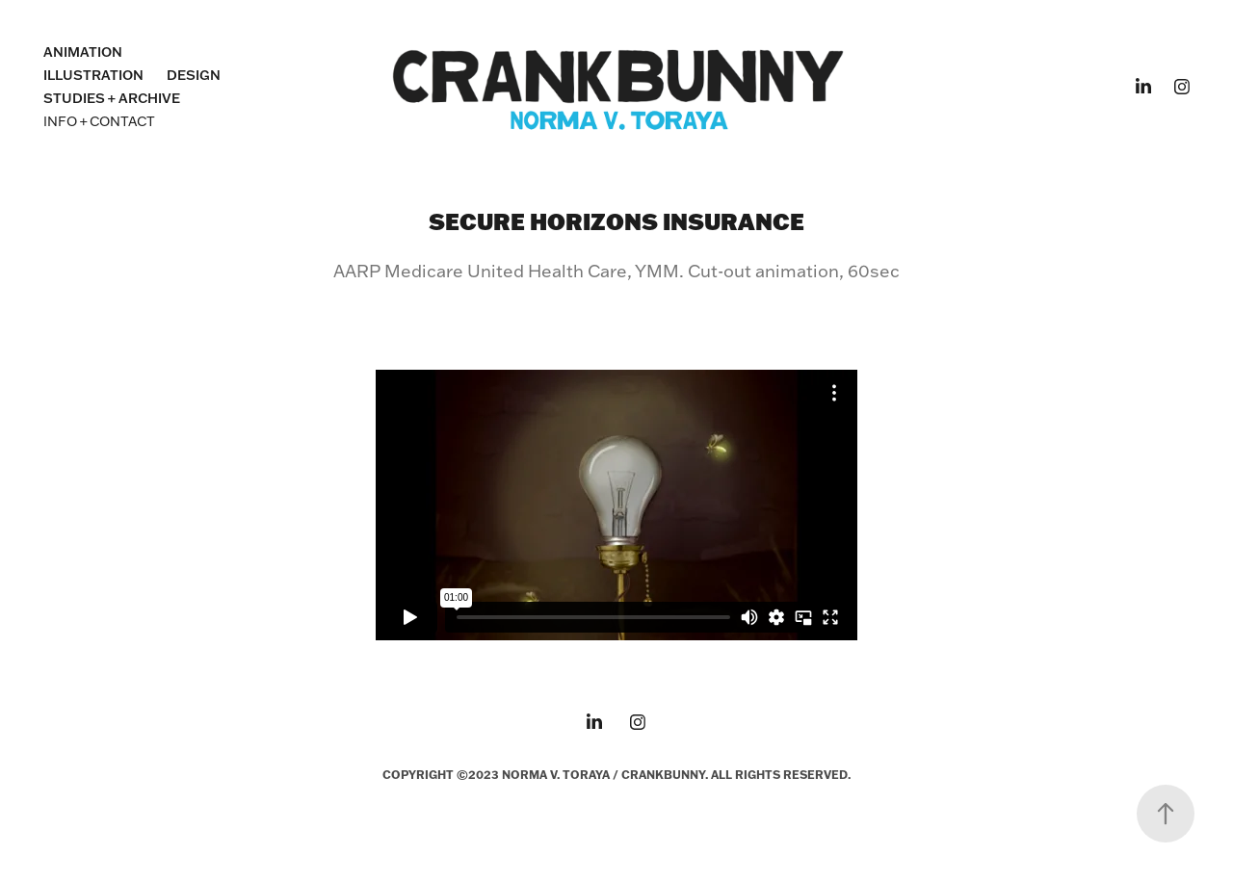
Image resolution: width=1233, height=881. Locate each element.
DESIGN (194, 75)
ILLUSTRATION (93, 75)
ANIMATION (82, 52)
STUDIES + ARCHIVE (111, 98)
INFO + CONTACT (99, 121)
